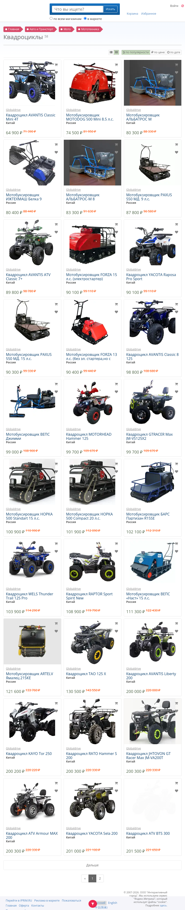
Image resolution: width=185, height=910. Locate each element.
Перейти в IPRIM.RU (19, 900)
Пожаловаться (71, 900)
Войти (174, 6)
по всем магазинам (65, 19)
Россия (71, 123)
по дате (173, 52)
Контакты (37, 905)
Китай (10, 123)
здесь (163, 905)
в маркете (93, 19)
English (112, 903)
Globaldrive (13, 110)
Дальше (92, 865)
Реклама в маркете (46, 900)
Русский (100, 903)
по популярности (136, 52)
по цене (158, 52)
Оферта (24, 905)
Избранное (148, 9)
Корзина (132, 9)
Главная (11, 905)
